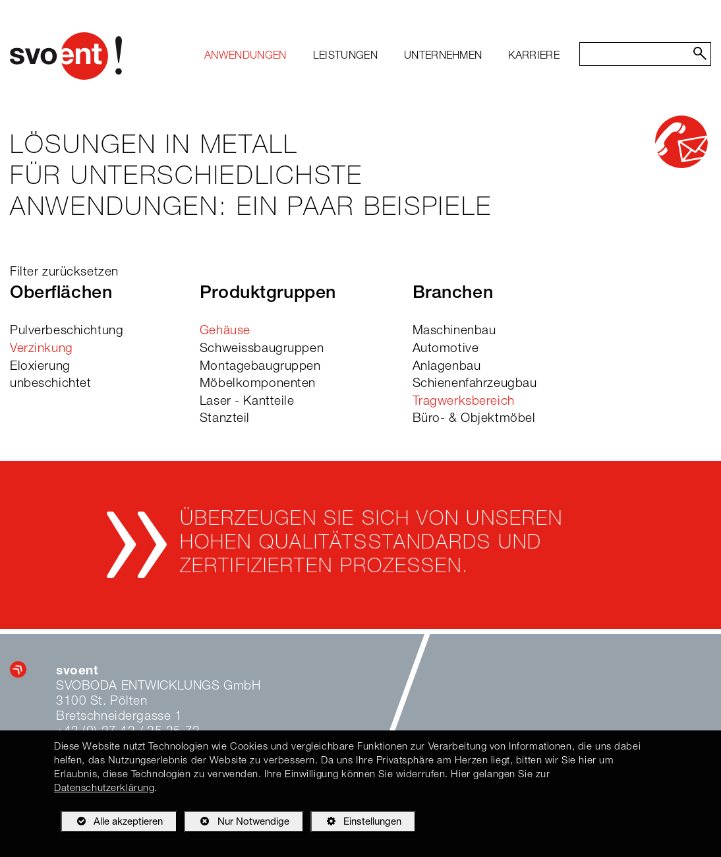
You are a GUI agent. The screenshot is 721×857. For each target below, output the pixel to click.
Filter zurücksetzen (64, 272)
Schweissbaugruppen (262, 349)
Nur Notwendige (236, 824)
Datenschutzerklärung (104, 789)
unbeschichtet (50, 384)
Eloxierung (40, 367)
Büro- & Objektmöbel (474, 419)
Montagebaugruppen (260, 367)
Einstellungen (355, 824)
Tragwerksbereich (464, 402)
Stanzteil (225, 419)
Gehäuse (225, 331)
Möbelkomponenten (258, 384)
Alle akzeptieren (112, 821)
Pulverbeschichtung (66, 331)
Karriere (534, 56)
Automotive (446, 349)
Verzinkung (41, 349)
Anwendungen (245, 56)
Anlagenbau (447, 367)
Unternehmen (443, 56)
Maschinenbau (454, 331)
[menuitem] (245, 56)
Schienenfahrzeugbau (475, 384)
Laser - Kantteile (247, 402)
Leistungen (345, 56)
